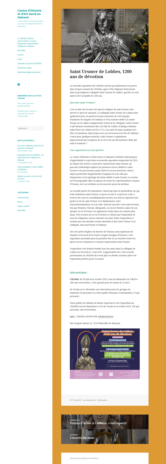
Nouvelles (21, 50)
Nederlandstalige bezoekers (28, 72)
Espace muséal (23, 206)
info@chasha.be (105, 316)
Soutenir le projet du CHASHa (29, 63)
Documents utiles (24, 68)
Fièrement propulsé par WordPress (84, 458)
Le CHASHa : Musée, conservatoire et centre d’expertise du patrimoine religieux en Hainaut (28, 42)
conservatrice (90, 400)
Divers (20, 202)
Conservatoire (23, 197)
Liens (19, 59)
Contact (20, 55)
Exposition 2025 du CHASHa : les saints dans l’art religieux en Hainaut (30, 157)
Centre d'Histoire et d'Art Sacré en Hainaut (29, 13)
